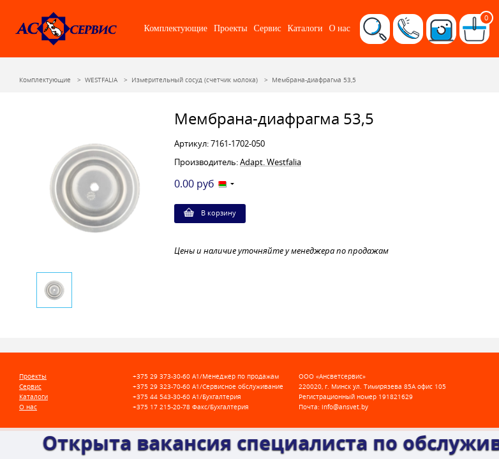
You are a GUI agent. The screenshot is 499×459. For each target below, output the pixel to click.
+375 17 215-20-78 (161, 407)
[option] (94, 188)
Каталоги (305, 28)
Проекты (231, 28)
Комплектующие (175, 28)
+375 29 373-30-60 (161, 376)
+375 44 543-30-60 (161, 397)
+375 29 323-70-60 (161, 386)
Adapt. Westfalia (270, 162)
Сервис (267, 28)
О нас (339, 28)
